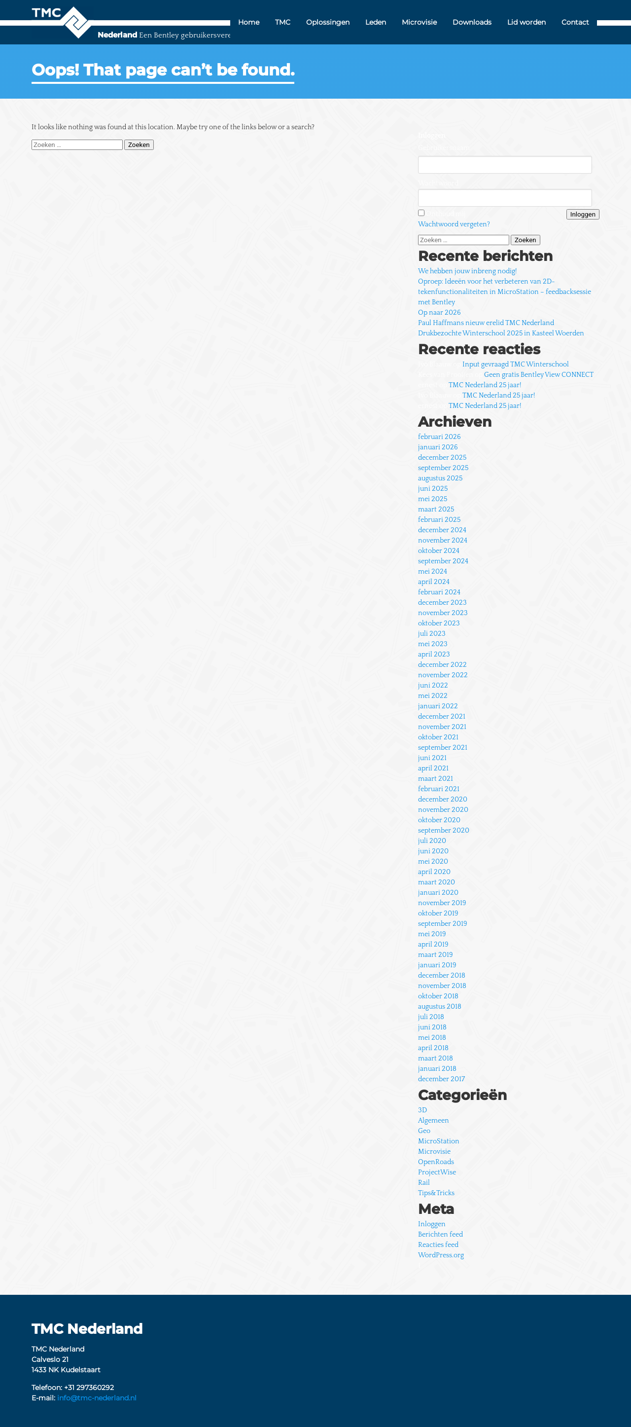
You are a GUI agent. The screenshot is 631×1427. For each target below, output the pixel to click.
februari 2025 (439, 520)
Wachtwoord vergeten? (454, 224)
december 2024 (442, 530)
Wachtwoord (438, 183)
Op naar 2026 (439, 313)
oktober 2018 (438, 996)
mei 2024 (432, 572)
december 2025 (442, 458)
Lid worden (526, 22)
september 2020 (443, 831)
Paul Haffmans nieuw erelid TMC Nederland (486, 323)
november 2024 (442, 541)
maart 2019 (435, 955)
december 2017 (441, 1079)
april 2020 (434, 872)
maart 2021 (435, 779)
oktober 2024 (438, 551)
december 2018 (441, 976)
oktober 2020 (439, 820)
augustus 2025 (440, 478)
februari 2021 (438, 789)
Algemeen (433, 1121)
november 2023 (443, 613)
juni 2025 (433, 489)
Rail (424, 1183)
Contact (575, 22)
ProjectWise (437, 1172)
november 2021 (442, 727)
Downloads (472, 22)
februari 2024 (439, 592)
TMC (282, 22)
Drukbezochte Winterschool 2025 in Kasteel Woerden (501, 333)
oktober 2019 (438, 913)
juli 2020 (432, 841)
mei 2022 (433, 696)
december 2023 (442, 603)
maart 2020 (436, 882)
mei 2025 (432, 499)
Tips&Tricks (436, 1193)
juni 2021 (432, 758)
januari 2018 (437, 1069)
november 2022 (443, 675)
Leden (375, 22)
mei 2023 (433, 644)
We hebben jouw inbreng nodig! (467, 271)
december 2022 (442, 665)
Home (248, 22)
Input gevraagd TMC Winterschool (515, 364)
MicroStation (438, 1141)
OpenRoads (436, 1162)
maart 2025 (436, 509)
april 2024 (434, 582)
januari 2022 (438, 706)
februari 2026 (439, 437)
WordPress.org (441, 1255)
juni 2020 (433, 851)
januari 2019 (437, 965)
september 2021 (442, 748)
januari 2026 (438, 447)
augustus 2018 (439, 1007)
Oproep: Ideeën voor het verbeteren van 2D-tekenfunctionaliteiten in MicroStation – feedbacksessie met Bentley (504, 292)
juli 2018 (431, 1017)
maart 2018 (435, 1058)
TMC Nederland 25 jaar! (485, 385)
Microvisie (419, 22)
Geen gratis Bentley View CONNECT (539, 375)
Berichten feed (440, 1235)
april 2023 (434, 655)
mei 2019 (432, 934)
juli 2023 (432, 634)
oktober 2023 (439, 623)
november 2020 (443, 810)
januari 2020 (438, 893)
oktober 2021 (438, 737)
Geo (424, 1131)
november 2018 (442, 986)
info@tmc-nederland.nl (97, 1397)
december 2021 (441, 717)
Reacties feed (438, 1245)
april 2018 (433, 1048)
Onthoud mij (446, 214)
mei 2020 (433, 862)
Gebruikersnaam (444, 148)
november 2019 (442, 903)
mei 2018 (432, 1038)
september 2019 (442, 924)
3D (422, 1110)
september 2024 (443, 561)
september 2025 (443, 468)
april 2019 (433, 945)
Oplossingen (328, 22)
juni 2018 (432, 1027)
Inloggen (432, 1224)
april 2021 (433, 768)
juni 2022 (433, 686)
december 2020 (442, 800)
